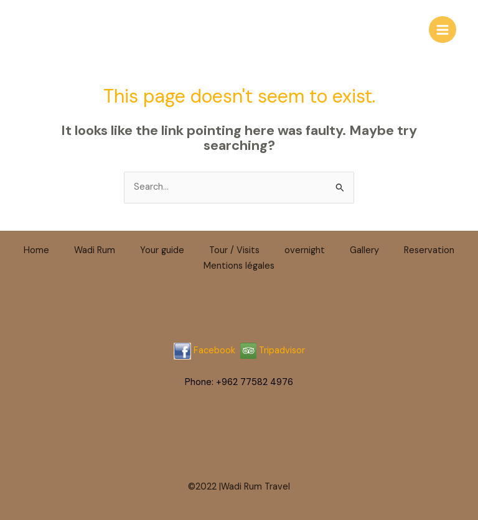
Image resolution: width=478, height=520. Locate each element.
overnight (304, 250)
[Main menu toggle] (442, 30)
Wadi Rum (94, 250)
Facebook (214, 350)
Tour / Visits (234, 250)
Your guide (162, 250)
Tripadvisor (272, 350)
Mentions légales (239, 266)
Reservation (429, 250)
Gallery (364, 250)
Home (36, 250)
